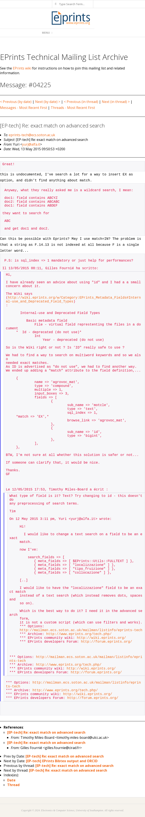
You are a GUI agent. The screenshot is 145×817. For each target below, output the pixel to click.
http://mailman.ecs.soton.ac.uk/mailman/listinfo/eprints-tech (81, 630)
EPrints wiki (22, 68)
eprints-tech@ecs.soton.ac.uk (32, 135)
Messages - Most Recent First (23, 107)
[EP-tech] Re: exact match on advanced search (46, 732)
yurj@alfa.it (31, 144)
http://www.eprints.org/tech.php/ (79, 634)
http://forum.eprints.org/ (106, 642)
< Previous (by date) (16, 101)
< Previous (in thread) (81, 101)
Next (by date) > (47, 101)
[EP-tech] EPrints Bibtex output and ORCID (62, 761)
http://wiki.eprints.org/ (101, 638)
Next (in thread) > (116, 101)
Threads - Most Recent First (73, 107)
